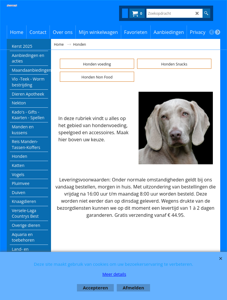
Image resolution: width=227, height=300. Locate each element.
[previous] (211, 32)
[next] (217, 32)
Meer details (114, 274)
